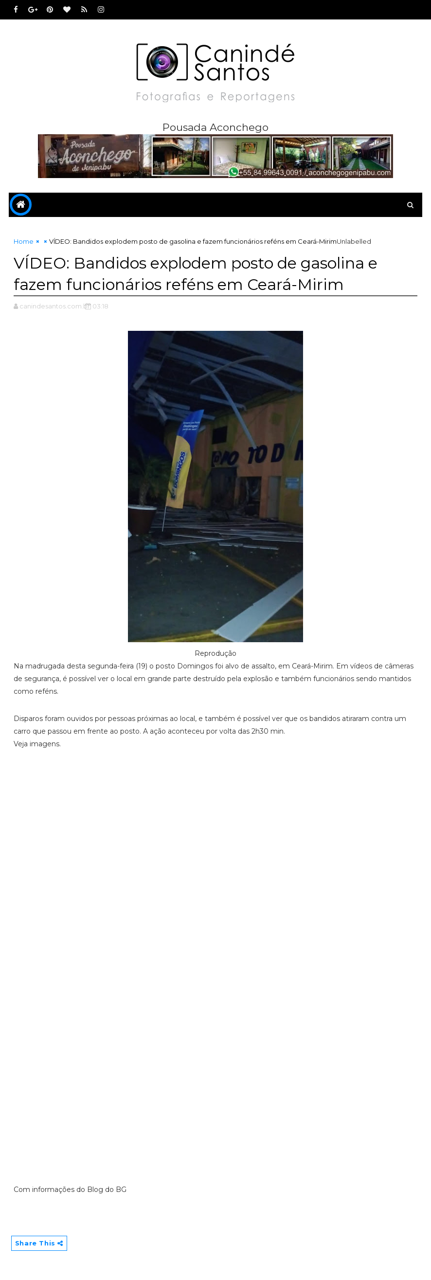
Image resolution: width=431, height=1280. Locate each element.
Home (24, 241)
